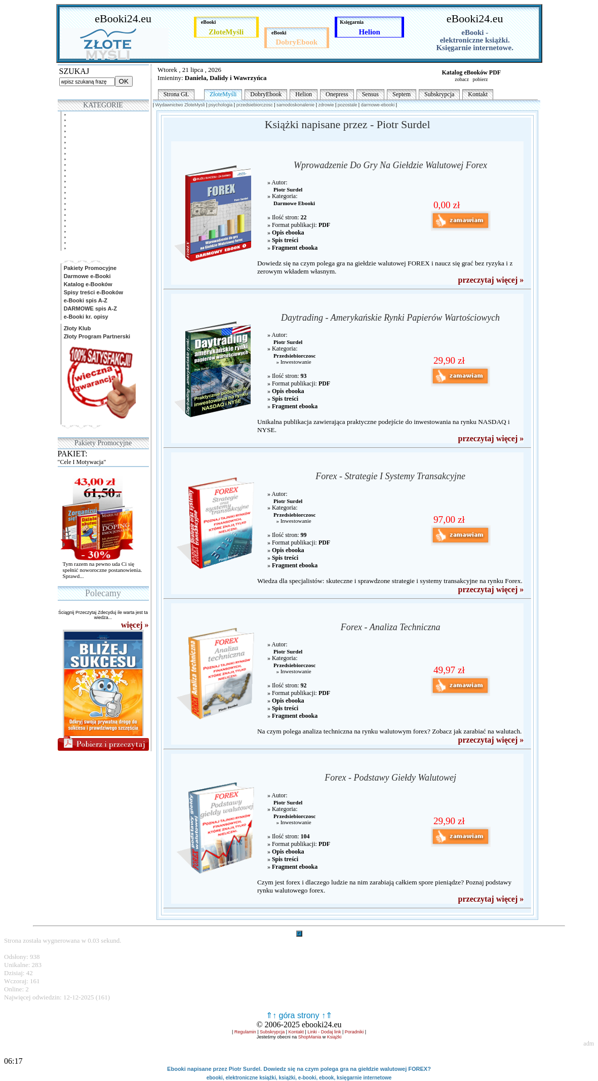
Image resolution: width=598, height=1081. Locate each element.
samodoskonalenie (295, 104)
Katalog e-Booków (87, 284)
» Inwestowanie (292, 362)
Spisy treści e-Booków (92, 292)
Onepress (337, 94)
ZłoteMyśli (223, 94)
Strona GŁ (176, 94)
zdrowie (326, 104)
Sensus (370, 94)
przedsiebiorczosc (254, 104)
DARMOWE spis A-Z (89, 308)
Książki (334, 1036)
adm (588, 1043)
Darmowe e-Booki (86, 276)
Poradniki (354, 1031)
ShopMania (310, 1036)
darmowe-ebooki (378, 104)
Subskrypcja (439, 94)
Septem (401, 94)
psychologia (221, 104)
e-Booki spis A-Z (84, 300)
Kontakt (478, 94)
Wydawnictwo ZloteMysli (180, 104)
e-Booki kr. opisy (85, 317)
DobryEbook (266, 94)
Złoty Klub (76, 328)
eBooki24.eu (123, 18)
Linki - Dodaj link (324, 1031)
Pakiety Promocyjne (89, 268)
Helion (303, 94)
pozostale (347, 104)
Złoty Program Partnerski (96, 336)
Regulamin (245, 1031)
